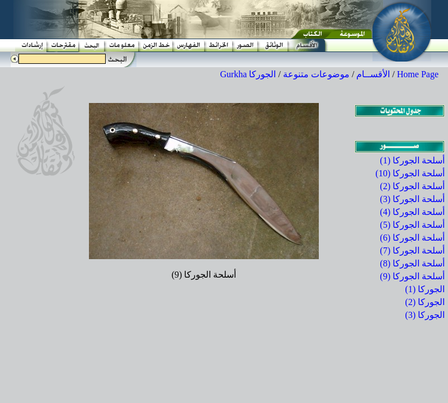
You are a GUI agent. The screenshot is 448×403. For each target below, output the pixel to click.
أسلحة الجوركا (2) (412, 186)
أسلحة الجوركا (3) (412, 199)
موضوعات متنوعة (316, 74)
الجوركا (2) (425, 302)
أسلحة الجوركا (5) (412, 224)
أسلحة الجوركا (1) (412, 160)
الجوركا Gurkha (248, 74)
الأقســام (373, 74)
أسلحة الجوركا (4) (412, 212)
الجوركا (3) (425, 315)
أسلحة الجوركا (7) (412, 250)
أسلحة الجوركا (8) (412, 263)
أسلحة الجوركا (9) (412, 276)
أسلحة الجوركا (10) (410, 173)
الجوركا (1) (425, 289)
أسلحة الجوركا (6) (412, 237)
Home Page (417, 74)
